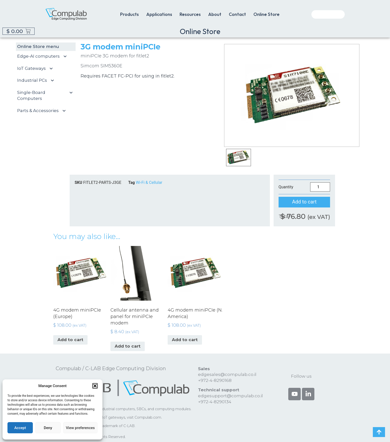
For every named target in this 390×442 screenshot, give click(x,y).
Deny (48, 428)
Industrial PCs (37, 80)
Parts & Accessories (43, 111)
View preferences (80, 428)
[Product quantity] (320, 187)
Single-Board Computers (47, 96)
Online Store (266, 14)
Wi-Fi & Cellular (149, 182)
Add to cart (304, 202)
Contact (237, 14)
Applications (159, 14)
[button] (95, 385)
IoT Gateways (37, 69)
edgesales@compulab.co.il (227, 374)
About (214, 14)
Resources (190, 14)
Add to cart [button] (70, 339)
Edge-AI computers (44, 56)
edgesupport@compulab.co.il (230, 395)
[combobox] (328, 14)
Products (129, 14)
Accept (20, 428)
